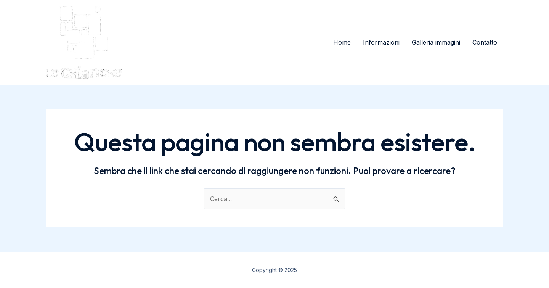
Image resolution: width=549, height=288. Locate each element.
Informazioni (381, 42)
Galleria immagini (436, 42)
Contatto (484, 42)
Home (342, 42)
